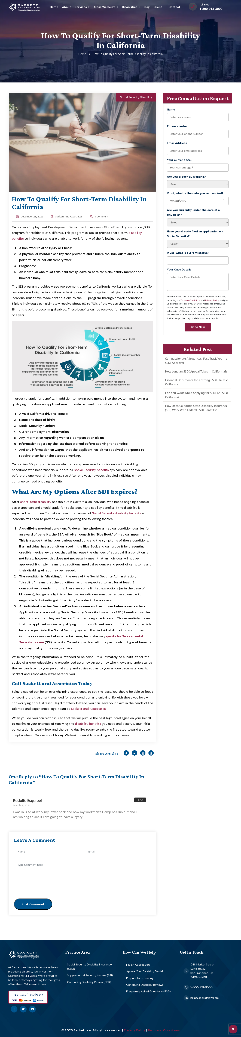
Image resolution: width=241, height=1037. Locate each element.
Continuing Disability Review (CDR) (89, 982)
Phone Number (177, 126)
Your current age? (179, 160)
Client (158, 7)
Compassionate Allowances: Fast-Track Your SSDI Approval (194, 361)
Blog (147, 7)
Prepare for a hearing (139, 978)
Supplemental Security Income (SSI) (90, 975)
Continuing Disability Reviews (144, 985)
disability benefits (88, 724)
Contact (174, 7)
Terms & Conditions (190, 300)
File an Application (138, 965)
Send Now (198, 327)
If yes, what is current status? (188, 253)
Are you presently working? (186, 177)
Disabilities (129, 7)
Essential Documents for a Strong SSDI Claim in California (196, 382)
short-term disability (35, 502)
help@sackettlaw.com (204, 998)
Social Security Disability (136, 97)
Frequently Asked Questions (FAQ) (148, 991)
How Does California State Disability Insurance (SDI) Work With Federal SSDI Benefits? (196, 408)
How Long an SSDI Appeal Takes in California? (195, 371)
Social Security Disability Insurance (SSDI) (89, 967)
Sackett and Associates (88, 709)
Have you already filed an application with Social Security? (196, 234)
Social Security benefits (91, 470)
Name (171, 109)
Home (54, 7)
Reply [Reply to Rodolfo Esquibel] (140, 799)
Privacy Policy (212, 300)
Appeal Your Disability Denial (144, 971)
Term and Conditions (164, 1030)
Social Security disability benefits (116, 513)
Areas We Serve (104, 7)
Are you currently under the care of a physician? (193, 212)
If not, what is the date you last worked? (195, 193)
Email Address (177, 143)
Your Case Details (179, 269)
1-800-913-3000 (210, 9)
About (66, 7)
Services (81, 7)
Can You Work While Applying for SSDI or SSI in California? (196, 395)
